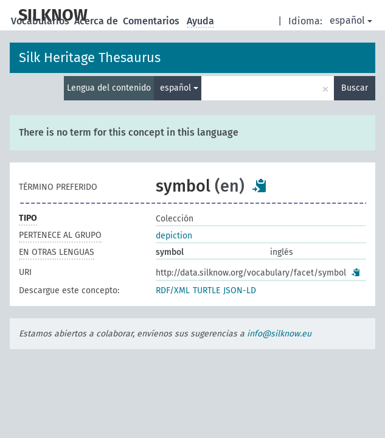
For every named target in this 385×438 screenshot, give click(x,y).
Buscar (354, 88)
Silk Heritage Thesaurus (90, 57)
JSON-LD (239, 290)
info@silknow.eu (279, 333)
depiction (174, 236)
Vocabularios (41, 21)
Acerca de (97, 21)
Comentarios (152, 21)
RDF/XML (173, 290)
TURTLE (206, 290)
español (351, 20)
